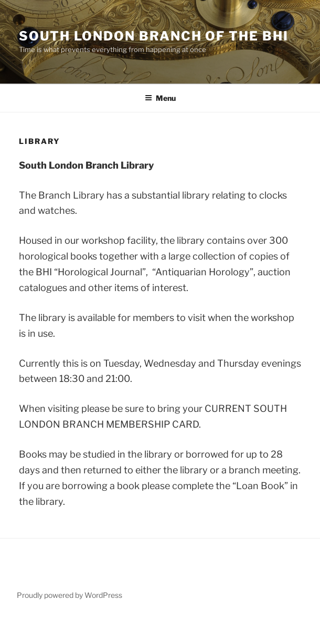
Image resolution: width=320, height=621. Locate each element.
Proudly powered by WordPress (69, 595)
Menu (160, 98)
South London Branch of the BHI (154, 36)
